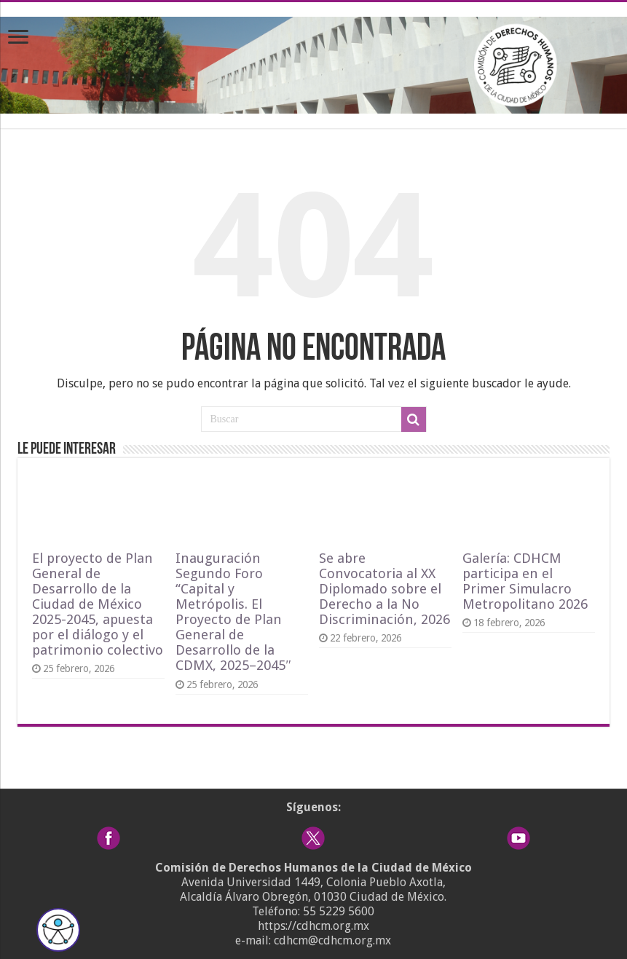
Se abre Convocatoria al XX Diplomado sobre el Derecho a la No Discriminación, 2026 (384, 588)
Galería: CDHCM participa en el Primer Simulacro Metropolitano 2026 (525, 581)
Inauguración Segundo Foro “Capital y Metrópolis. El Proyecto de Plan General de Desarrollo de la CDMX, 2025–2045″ (233, 611)
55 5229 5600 (338, 911)
